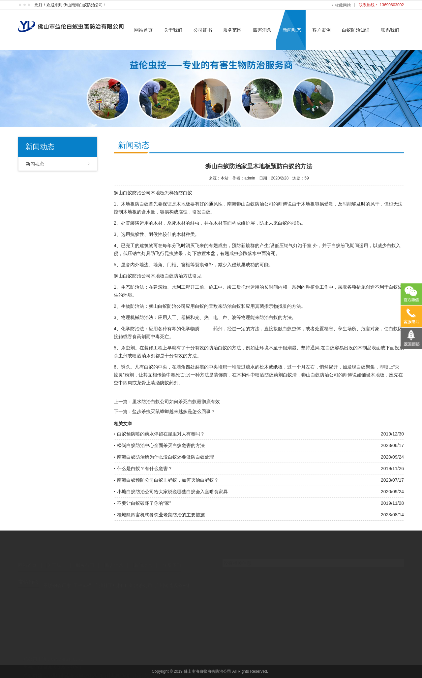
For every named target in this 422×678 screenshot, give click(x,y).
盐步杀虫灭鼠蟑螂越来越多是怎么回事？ (173, 411)
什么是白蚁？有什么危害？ (144, 468)
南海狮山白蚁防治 (245, 204)
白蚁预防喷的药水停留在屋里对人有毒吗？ (161, 433)
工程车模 (82, 585)
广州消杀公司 (138, 585)
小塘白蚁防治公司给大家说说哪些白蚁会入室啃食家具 (172, 491)
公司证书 (203, 30)
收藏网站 (343, 5)
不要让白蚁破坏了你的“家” (144, 503)
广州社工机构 (108, 585)
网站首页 (143, 30)
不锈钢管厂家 (57, 585)
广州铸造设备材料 (173, 585)
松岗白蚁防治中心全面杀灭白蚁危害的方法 (161, 445)
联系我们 (390, 30)
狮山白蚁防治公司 (132, 192)
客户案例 (321, 30)
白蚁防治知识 (356, 30)
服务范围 (232, 30)
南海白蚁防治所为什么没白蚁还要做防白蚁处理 (165, 457)
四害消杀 (262, 30)
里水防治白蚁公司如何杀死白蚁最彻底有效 (176, 401)
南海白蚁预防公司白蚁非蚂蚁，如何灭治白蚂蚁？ (168, 480)
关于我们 (173, 30)
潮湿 (291, 347)
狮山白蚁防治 (127, 275)
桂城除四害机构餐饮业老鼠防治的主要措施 (161, 514)
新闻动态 (292, 30)
